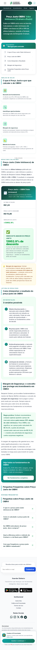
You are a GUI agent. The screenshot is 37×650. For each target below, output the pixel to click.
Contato (18, 608)
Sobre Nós (18, 601)
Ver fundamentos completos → (18, 478)
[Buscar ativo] (34, 3)
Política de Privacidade (18, 603)
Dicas (25, 8)
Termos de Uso (18, 605)
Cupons (31, 8)
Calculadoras (7, 8)
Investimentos (17, 8)
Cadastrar (30, 569)
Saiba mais (10, 637)
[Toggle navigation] (5, 3)
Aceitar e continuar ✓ (18, 641)
